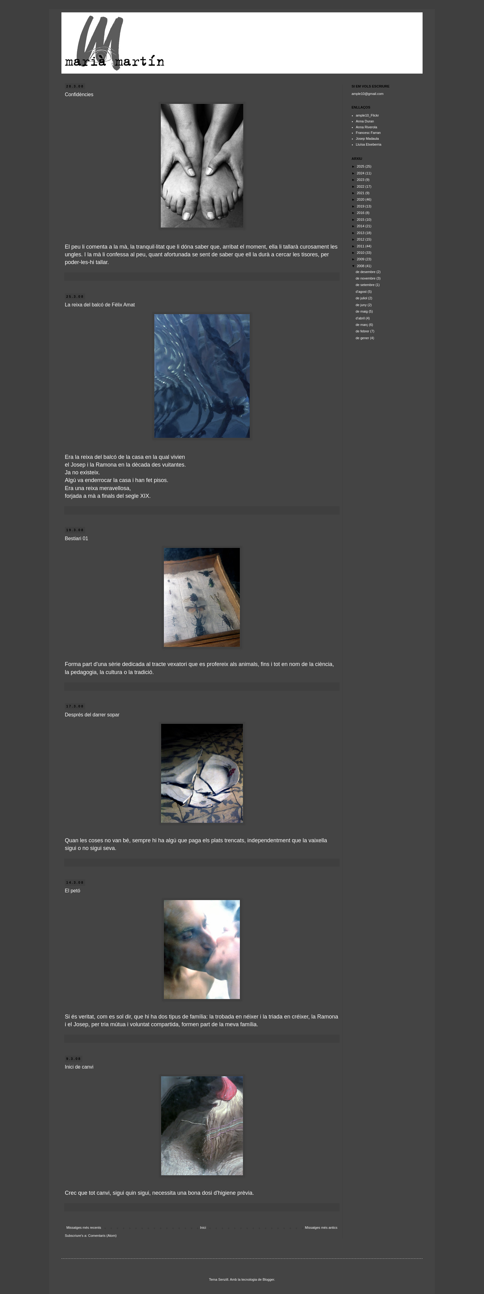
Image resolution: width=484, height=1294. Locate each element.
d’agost (362, 291)
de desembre (366, 272)
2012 (361, 239)
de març (362, 325)
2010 (361, 252)
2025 (361, 166)
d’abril (360, 318)
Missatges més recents (83, 1227)
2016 (361, 213)
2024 (361, 173)
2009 (361, 259)
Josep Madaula (367, 138)
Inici (203, 1227)
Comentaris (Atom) (102, 1235)
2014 (361, 226)
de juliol (362, 298)
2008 (361, 266)
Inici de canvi (79, 1067)
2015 (361, 219)
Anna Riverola (366, 127)
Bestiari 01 (76, 538)
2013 (361, 233)
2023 (361, 180)
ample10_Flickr (367, 115)
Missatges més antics (321, 1227)
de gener (363, 338)
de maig (362, 311)
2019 (361, 206)
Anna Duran (365, 121)
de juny (362, 305)
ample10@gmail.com (368, 94)
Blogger (268, 1279)
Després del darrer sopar (92, 714)
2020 (361, 199)
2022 (361, 186)
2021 (361, 193)
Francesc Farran (368, 133)
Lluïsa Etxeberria (369, 144)
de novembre (366, 278)
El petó (72, 890)
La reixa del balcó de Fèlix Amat (100, 304)
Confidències (79, 94)
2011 (361, 246)
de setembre (365, 285)
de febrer (363, 331)
